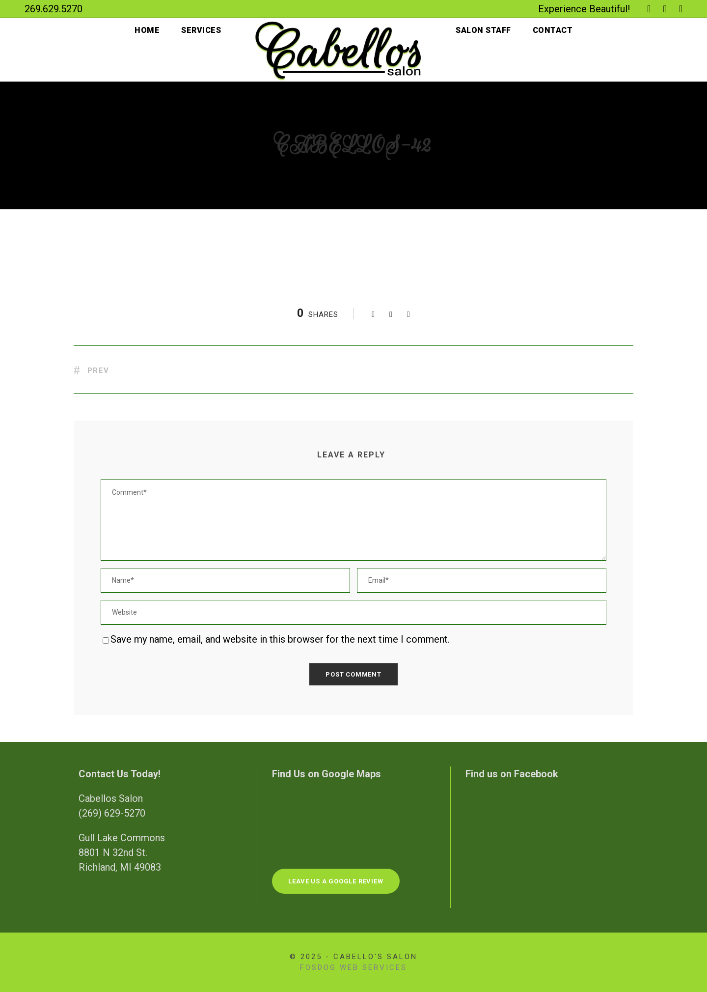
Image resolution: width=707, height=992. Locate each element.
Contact (554, 30)
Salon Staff (484, 30)
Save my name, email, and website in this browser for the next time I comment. (281, 639)
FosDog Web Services (353, 967)
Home (145, 30)
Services (200, 30)
